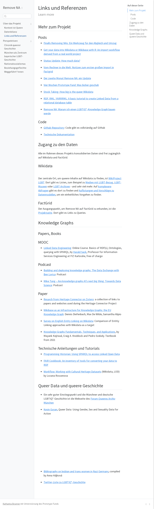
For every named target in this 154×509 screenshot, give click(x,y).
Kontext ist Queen (13, 27)
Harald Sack (79, 252)
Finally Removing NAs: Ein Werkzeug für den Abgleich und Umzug (80, 43)
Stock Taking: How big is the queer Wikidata (68, 91)
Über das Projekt (12, 23)
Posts (133, 14)
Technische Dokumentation (59, 134)
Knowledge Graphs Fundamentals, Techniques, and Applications (79, 331)
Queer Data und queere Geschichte (137, 35)
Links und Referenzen (15, 35)
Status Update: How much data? (62, 60)
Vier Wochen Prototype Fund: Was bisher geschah (71, 85)
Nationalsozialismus (15, 63)
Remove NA (11, 7)
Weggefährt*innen (13, 71)
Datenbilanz (10, 31)
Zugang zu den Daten (136, 24)
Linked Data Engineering (57, 248)
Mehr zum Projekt (137, 10)
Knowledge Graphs (138, 29)
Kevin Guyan (50, 409)
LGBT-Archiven (61, 186)
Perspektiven (10, 40)
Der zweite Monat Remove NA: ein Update (67, 78)
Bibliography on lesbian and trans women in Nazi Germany (76, 471)
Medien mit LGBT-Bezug (99, 182)
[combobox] (17, 16)
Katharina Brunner (11, 503)
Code (133, 18)
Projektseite (45, 212)
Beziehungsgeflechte (15, 67)
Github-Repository (54, 127)
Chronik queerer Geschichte (12, 47)
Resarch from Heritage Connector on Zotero (69, 299)
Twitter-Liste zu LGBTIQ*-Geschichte (64, 482)
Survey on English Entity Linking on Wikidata (68, 321)
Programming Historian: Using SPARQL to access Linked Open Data (82, 354)
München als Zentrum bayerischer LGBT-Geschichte (15, 56)
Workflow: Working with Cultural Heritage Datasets (72, 371)
